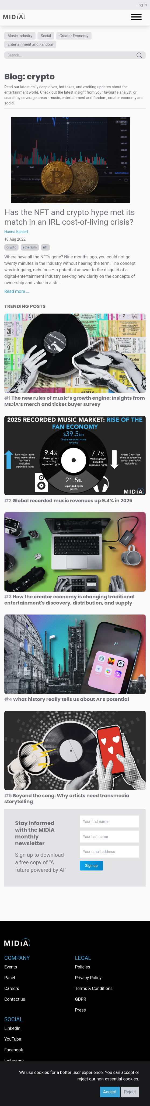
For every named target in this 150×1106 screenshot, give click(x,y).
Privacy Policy (88, 977)
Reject (130, 1091)
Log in (142, 5)
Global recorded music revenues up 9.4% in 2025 (68, 500)
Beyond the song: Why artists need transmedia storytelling (67, 798)
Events (10, 967)
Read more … (16, 291)
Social (46, 36)
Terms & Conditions (94, 988)
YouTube (12, 1039)
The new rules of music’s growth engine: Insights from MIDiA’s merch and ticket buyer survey (74, 401)
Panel (9, 977)
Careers (11, 988)
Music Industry (20, 36)
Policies (82, 967)
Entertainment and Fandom (30, 44)
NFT (45, 247)
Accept (110, 1091)
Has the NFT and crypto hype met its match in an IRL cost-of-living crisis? (69, 217)
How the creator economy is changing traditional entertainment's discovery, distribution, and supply (69, 599)
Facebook (13, 1049)
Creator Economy (74, 36)
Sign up (91, 865)
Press (80, 1010)
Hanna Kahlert (16, 232)
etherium (30, 247)
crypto (11, 247)
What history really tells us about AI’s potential (66, 699)
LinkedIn (12, 1028)
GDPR (80, 999)
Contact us (14, 999)
